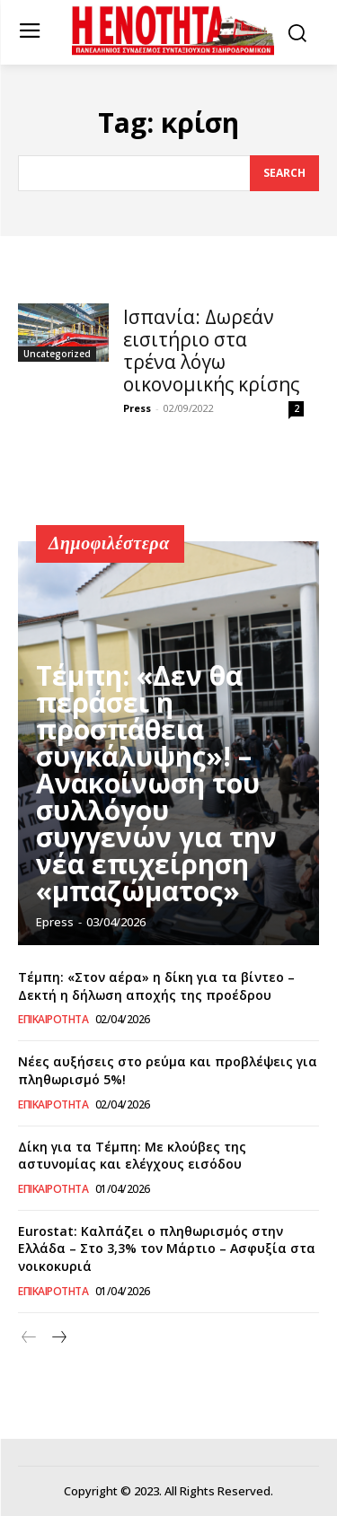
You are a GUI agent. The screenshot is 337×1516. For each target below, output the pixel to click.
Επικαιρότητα (53, 1019)
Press (137, 408)
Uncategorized (57, 353)
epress (55, 922)
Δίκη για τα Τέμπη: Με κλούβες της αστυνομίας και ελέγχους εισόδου (132, 1155)
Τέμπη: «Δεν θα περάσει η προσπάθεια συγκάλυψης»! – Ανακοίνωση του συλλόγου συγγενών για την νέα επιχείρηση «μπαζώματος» (156, 783)
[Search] (284, 173)
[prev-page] (29, 1338)
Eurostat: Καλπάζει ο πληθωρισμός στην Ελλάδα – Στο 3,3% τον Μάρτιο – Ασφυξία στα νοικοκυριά (166, 1248)
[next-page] (58, 1338)
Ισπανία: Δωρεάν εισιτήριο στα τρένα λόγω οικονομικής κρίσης (211, 350)
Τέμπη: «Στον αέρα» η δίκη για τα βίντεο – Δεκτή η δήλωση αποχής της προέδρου (156, 985)
